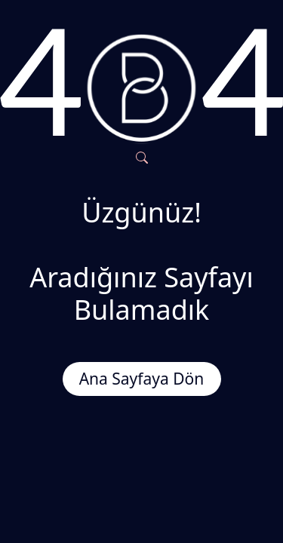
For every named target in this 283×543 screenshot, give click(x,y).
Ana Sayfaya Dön (142, 378)
